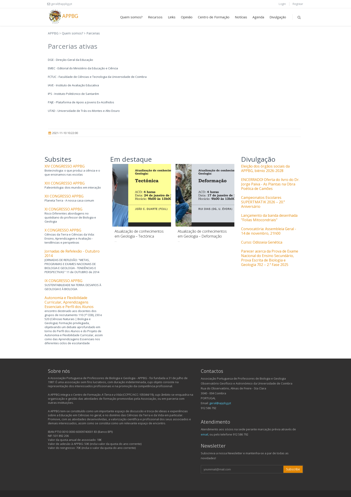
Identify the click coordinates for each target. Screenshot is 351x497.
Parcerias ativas (72, 46)
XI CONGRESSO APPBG (63, 209)
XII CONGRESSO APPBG (64, 196)
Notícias (241, 17)
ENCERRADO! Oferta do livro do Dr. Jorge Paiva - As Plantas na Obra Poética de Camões (270, 184)
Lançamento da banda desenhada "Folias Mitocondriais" (269, 217)
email (204, 434)
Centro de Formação (213, 17)
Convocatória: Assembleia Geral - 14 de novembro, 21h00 (268, 231)
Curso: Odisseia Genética (261, 242)
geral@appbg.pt (220, 403)
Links (172, 17)
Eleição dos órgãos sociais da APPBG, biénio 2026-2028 (265, 168)
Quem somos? (131, 17)
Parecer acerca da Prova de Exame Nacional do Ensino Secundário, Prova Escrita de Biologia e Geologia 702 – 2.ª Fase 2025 (269, 258)
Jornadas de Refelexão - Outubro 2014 (72, 253)
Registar (298, 4)
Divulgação (278, 17)
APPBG (63, 16)
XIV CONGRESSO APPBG (65, 166)
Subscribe (293, 469)
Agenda (258, 17)
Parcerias (93, 33)
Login (282, 4)
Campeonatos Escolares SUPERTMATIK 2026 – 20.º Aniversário (263, 202)
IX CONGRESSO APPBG (63, 280)
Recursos (155, 17)
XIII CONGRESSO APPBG (65, 183)
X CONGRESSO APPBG (63, 230)
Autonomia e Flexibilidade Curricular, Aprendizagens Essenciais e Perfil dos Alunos (69, 302)
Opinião (187, 17)
